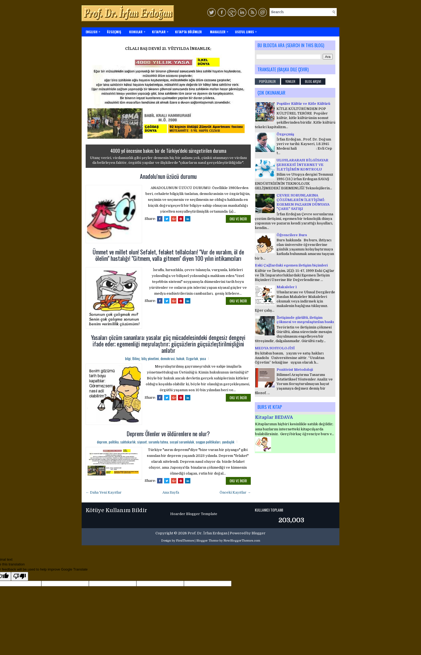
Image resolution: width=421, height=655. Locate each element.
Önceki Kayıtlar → (235, 492)
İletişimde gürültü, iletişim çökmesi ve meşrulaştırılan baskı (305, 320)
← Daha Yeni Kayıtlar (104, 492)
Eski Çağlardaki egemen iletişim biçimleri (291, 265)
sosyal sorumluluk (182, 442)
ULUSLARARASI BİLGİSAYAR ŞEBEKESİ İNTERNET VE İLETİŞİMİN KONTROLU (302, 164)
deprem (102, 442)
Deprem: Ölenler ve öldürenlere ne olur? (168, 433)
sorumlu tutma (158, 442)
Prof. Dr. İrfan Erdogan (207, 533)
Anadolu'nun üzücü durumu (168, 176)
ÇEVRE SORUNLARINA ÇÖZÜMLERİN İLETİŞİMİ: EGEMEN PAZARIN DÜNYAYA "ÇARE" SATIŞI (303, 202)
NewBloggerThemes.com (241, 540)
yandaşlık (228, 442)
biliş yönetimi (150, 358)
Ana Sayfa (170, 492)
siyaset (142, 442)
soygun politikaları (208, 442)
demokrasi (168, 358)
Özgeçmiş (285, 134)
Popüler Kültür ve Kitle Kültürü (303, 104)
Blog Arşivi (313, 81)
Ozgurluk (192, 358)
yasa (203, 358)
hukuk (180, 358)
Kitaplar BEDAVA (274, 417)
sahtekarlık (128, 442)
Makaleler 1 (287, 287)
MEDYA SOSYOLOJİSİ (275, 348)
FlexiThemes (185, 540)
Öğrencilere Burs (292, 235)
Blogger (259, 533)
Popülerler (267, 81)
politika (114, 442)
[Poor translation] (19, 576)
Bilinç (136, 358)
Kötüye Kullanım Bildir (116, 510)
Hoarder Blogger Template (193, 514)
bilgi (128, 358)
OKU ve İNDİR (238, 218)
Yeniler (290, 81)
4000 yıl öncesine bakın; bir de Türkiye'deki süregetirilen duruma (168, 150)
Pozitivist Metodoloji (295, 370)
